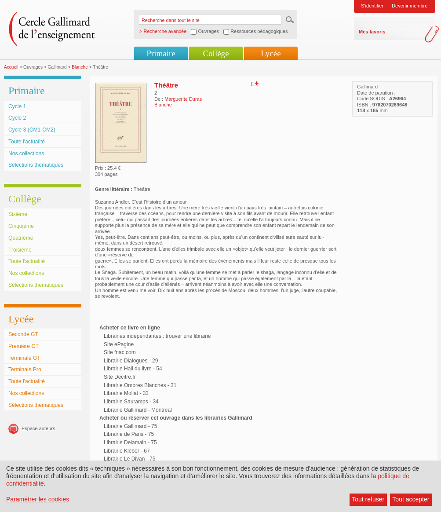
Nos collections (26, 153)
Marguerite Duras (183, 99)
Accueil (11, 67)
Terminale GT (24, 358)
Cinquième (21, 226)
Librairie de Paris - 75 (129, 434)
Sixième (17, 214)
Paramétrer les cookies (37, 499)
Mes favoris (372, 31)
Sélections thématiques (35, 165)
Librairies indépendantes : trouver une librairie (157, 336)
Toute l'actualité (26, 142)
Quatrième (20, 238)
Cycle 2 (17, 118)
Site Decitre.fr (120, 377)
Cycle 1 (17, 106)
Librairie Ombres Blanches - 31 (140, 385)
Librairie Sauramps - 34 (131, 402)
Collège (216, 53)
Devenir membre (409, 5)
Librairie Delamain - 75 (130, 442)
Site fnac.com (120, 352)
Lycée (271, 53)
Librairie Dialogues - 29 (131, 361)
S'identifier (372, 5)
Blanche (80, 67)
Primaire (160, 53)
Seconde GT (23, 334)
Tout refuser (368, 499)
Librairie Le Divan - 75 (129, 459)
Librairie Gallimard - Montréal (138, 410)
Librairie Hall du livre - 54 (133, 369)
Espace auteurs (38, 428)
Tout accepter (410, 499)
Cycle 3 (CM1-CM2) (31, 130)
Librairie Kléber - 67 (127, 451)
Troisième (20, 250)
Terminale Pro (24, 369)
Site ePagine (119, 344)
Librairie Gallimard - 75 (130, 426)
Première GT (23, 346)
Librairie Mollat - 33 (126, 393)
